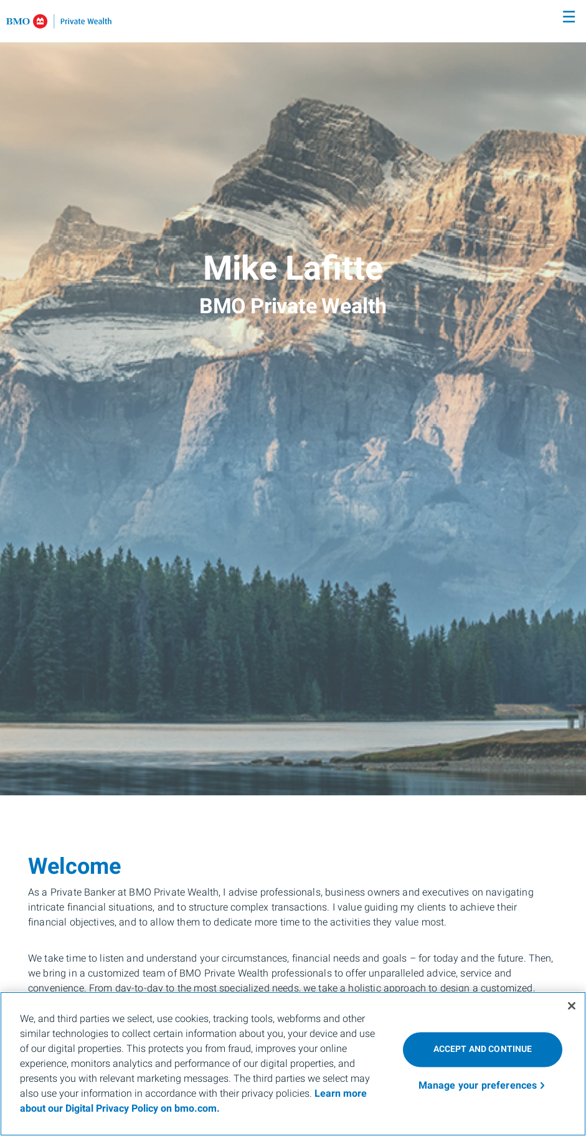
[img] (293, 397)
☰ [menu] (569, 17)
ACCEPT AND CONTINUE (482, 1049)
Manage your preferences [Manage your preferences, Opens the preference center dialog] (477, 1085)
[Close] (571, 1005)
